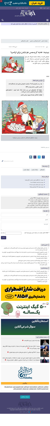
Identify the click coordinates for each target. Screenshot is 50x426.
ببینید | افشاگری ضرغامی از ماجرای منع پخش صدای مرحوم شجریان (24, 352)
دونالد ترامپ (35, 170)
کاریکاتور (42, 170)
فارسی (48, 8)
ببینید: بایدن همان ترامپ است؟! (36, 185)
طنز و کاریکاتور (24, 41)
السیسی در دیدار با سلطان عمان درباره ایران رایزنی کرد (24, 24)
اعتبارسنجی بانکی (17, 389)
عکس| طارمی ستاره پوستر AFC (34, 87)
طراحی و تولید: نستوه (26, 412)
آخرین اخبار (45, 245)
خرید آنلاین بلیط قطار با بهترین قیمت (39, 202)
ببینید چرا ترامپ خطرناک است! (36, 182)
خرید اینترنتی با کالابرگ (42, 389)
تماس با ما (26, 8)
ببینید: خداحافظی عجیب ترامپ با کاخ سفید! (34, 180)
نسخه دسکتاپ (25, 397)
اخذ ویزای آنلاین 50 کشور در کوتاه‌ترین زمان (37, 205)
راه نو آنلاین (40, 387)
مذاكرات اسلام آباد (43, 24)
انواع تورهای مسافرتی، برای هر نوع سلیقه (38, 203)
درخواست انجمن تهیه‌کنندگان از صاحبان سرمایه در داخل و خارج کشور (32, 260)
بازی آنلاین (26, 387)
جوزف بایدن (26, 170)
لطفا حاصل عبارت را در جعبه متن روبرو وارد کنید (36, 233)
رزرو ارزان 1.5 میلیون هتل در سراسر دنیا (38, 200)
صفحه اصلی (44, 41)
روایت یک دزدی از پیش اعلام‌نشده (32, 341)
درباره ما (23, 8)
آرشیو (17, 8)
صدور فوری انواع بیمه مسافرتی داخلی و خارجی (36, 207)
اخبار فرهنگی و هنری (35, 41)
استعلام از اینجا (33, 387)
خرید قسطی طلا (8, 387)
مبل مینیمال (25, 389)
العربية (44, 8)
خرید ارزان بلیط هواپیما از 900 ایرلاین (39, 198)
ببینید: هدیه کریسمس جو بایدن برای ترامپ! (29, 52)
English (41, 8)
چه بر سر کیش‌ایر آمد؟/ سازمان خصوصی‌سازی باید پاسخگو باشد (25, 84)
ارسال (3, 238)
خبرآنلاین (25, 13)
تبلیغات (20, 8)
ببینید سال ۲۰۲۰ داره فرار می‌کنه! (36, 187)
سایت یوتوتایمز (32, 389)
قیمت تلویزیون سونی (18, 387)
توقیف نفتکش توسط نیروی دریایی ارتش (31, 95)
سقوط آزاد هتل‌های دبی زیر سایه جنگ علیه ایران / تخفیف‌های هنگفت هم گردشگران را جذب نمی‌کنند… (24, 91)
